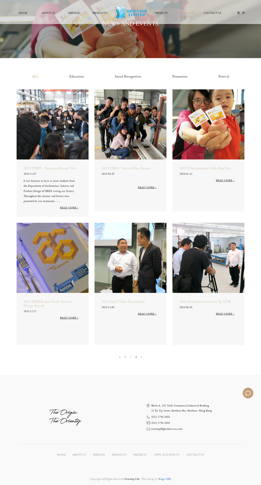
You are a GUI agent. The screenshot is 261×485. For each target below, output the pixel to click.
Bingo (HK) (164, 479)
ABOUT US (48, 13)
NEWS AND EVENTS (186, 15)
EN (233, 13)
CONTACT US (212, 13)
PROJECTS (161, 13)
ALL (35, 77)
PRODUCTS (99, 13)
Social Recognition (128, 77)
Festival (223, 77)
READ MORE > (69, 207)
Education (76, 77)
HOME (23, 13)
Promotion (179, 77)
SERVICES (74, 13)
